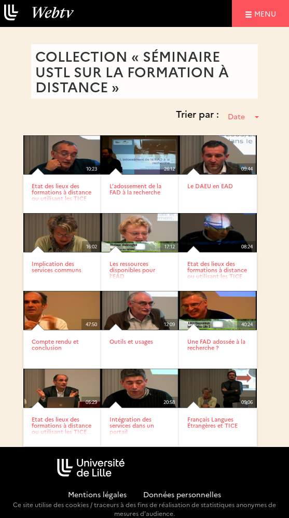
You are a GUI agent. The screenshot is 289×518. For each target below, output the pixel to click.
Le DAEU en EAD (210, 186)
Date (243, 116)
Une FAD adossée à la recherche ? (216, 345)
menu (266, 13)
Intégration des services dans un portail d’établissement (131, 428)
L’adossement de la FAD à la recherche (135, 189)
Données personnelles (182, 494)
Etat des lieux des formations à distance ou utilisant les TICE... (61, 425)
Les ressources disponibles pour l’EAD (132, 270)
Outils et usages (131, 341)
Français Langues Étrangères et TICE (212, 422)
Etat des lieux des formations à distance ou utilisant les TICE (61, 192)
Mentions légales (97, 494)
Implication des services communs (56, 267)
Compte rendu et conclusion (55, 345)
